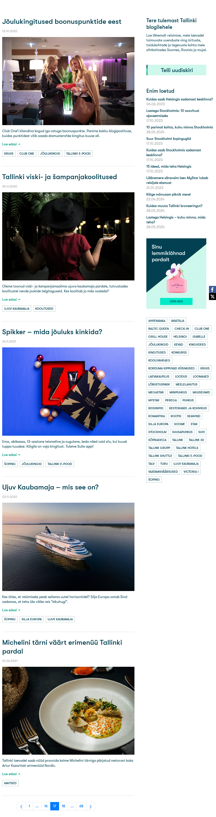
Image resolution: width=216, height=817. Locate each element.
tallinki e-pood (78, 153)
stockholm (157, 432)
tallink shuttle (160, 456)
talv (151, 463)
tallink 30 (196, 440)
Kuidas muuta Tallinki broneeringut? (174, 206)
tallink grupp (159, 448)
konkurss (179, 352)
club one (26, 153)
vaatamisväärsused (163, 471)
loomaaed (201, 376)
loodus (181, 376)
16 (47, 807)
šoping (10, 464)
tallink (177, 440)
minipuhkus (178, 392)
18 (65, 807)
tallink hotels (187, 448)
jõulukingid (50, 153)
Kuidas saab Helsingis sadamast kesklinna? (179, 99)
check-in (182, 328)
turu (164, 463)
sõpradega (157, 440)
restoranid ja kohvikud (188, 408)
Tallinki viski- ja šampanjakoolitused (59, 177)
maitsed (10, 783)
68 (82, 807)
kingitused (157, 352)
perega (171, 400)
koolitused (44, 308)
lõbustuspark (159, 384)
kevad (178, 344)
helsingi (180, 336)
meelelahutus (186, 384)
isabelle (199, 336)
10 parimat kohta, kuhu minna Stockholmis (179, 127)
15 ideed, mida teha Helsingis (168, 166)
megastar (156, 392)
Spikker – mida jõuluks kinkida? (52, 332)
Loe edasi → (11, 144)
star (194, 424)
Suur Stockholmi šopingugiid (168, 139)
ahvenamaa (156, 320)
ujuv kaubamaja (16, 308)
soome (179, 424)
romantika (156, 416)
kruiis (8, 153)
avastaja (177, 320)
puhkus (188, 400)
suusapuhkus (182, 432)
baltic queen (158, 328)
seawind (193, 416)
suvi (201, 432)
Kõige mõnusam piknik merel (168, 194)
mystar (153, 400)
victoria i (191, 471)
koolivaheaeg (159, 360)
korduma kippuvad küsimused (171, 368)
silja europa (32, 619)
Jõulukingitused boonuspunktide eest (61, 21)
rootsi (176, 416)
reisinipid (155, 408)
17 (56, 807)
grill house (158, 336)
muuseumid (201, 392)
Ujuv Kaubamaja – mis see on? (50, 487)
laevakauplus (158, 376)
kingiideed (197, 344)
